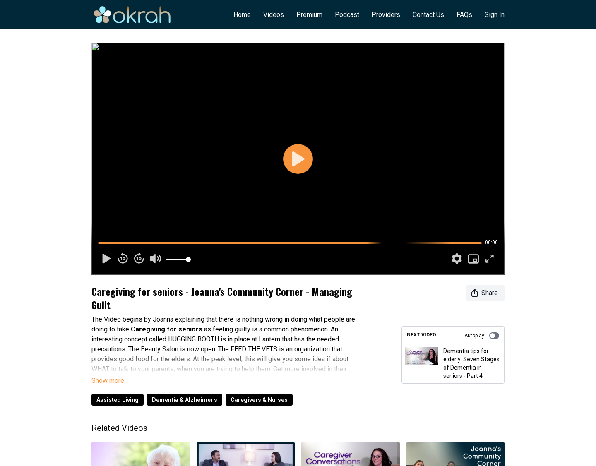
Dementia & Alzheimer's (184, 399)
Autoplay (481, 335)
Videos (273, 15)
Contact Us (428, 15)
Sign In (495, 15)
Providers (386, 15)
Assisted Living (117, 399)
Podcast (347, 15)
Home (242, 15)
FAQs (464, 15)
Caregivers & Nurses (259, 399)
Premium (309, 15)
